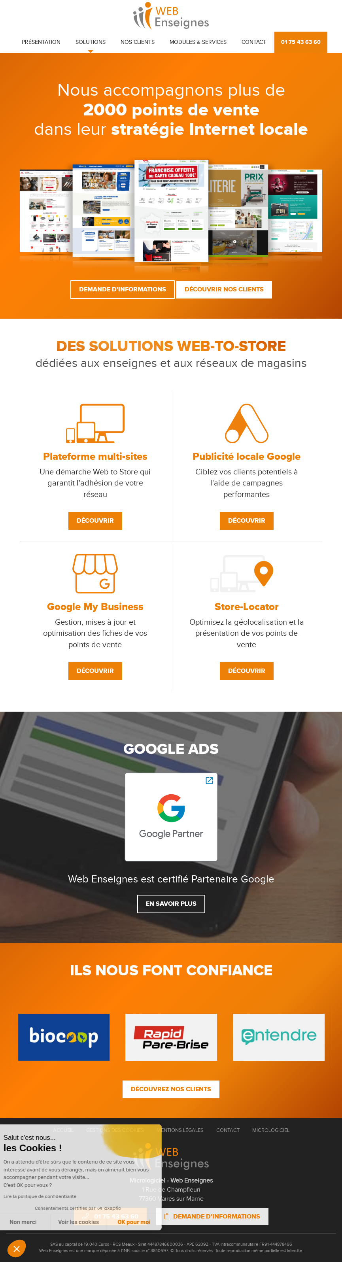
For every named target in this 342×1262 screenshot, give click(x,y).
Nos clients (138, 42)
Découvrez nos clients (171, 1089)
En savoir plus (171, 904)
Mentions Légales (180, 1130)
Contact (254, 42)
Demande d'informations (122, 289)
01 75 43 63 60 (301, 42)
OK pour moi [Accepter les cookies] (73, 1222)
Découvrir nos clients (224, 289)
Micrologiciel (270, 1130)
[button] (16, 1248)
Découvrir (95, 521)
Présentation (41, 42)
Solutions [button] (91, 42)
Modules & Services (198, 42)
